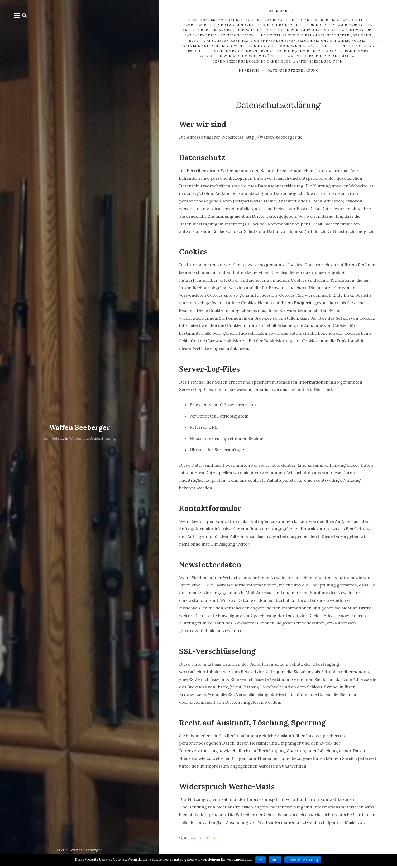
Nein (275, 860)
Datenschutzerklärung (303, 860)
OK (260, 860)
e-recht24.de (207, 837)
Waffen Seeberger (79, 427)
